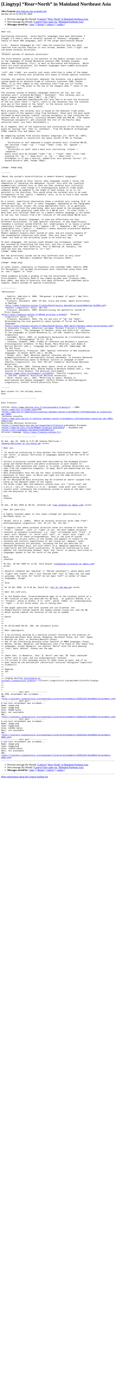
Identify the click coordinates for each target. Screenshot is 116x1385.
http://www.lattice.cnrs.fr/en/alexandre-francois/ (41, 482)
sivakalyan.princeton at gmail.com (73, 670)
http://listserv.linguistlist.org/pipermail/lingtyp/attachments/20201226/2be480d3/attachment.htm (58, 830)
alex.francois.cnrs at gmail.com (31, 11)
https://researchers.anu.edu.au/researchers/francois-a (33, 504)
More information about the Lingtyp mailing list (24, 920)
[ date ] (32, 24)
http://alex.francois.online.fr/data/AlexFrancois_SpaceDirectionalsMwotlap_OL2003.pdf (55, 360)
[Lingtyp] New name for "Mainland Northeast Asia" (58, 22)
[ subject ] (50, 24)
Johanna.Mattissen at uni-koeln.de (20, 526)
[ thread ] (40, 24)
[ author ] (60, 24)
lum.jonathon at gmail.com (68, 599)
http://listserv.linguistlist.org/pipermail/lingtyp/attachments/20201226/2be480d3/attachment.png (58, 852)
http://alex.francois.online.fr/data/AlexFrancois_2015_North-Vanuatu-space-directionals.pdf (59, 385)
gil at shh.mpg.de (61, 697)
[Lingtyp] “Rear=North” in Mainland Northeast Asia (62, 19)
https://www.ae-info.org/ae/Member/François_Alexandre (33, 507)
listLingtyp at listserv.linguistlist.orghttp (21, 807)
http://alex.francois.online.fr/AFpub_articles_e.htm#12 (34, 371)
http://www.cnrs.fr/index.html (19, 485)
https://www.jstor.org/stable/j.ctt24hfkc (29, 442)
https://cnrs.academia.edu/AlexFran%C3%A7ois (27, 509)
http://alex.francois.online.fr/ (42, 512)
